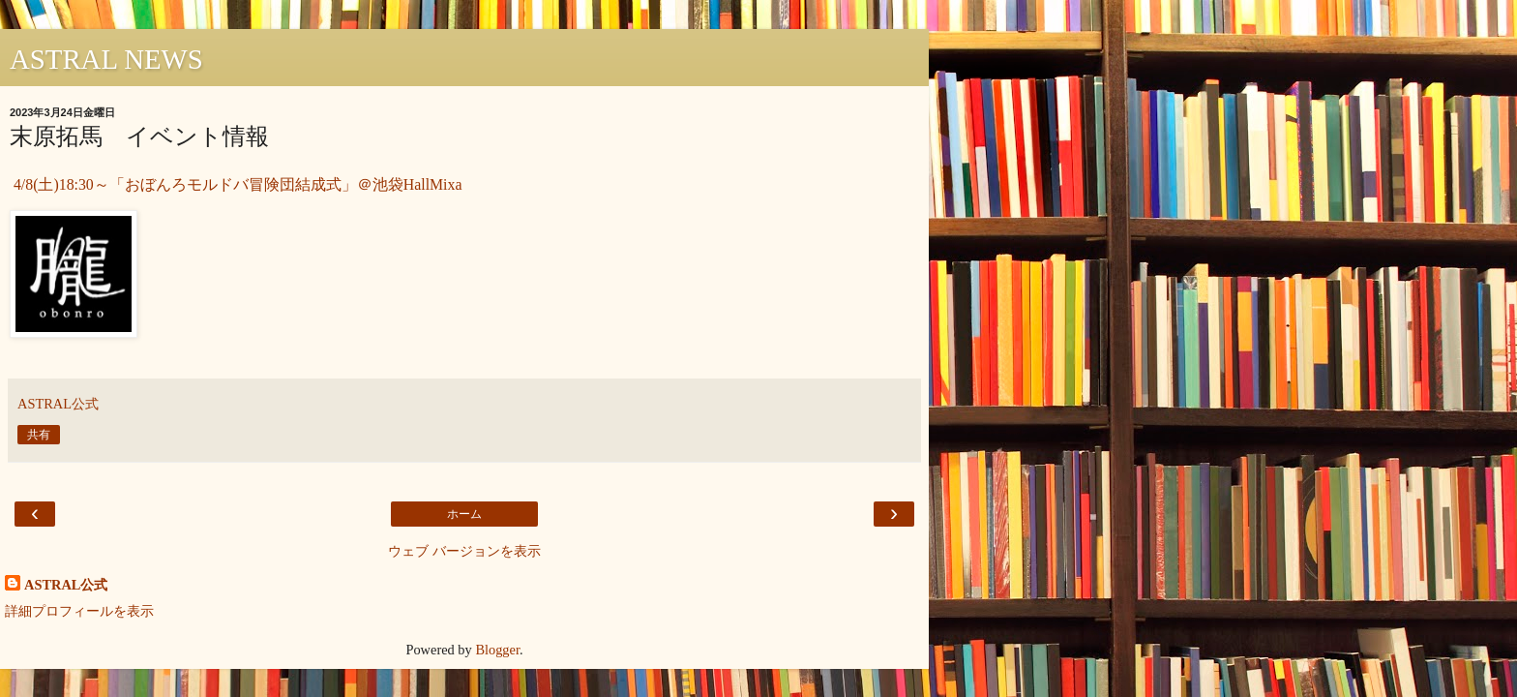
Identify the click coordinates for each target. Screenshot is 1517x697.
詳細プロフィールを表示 (79, 611)
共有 (38, 434)
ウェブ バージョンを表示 (464, 551)
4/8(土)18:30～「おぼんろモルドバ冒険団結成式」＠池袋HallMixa (235, 184)
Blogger (497, 649)
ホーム (464, 514)
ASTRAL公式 (65, 584)
